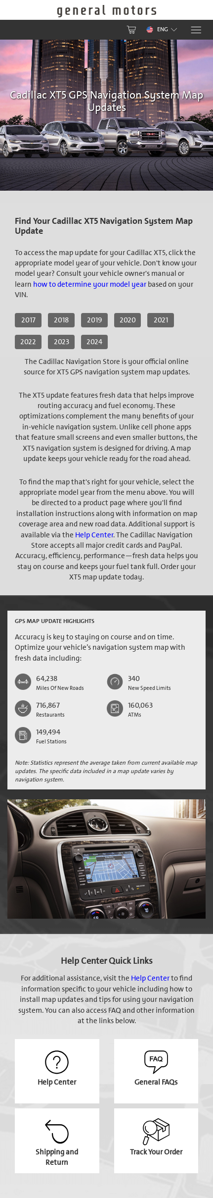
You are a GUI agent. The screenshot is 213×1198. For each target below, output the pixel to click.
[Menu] (195, 30)
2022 (28, 342)
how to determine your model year (89, 284)
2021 (161, 320)
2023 (61, 342)
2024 (94, 342)
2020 (128, 320)
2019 (94, 320)
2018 (61, 320)
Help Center (94, 535)
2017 (28, 320)
